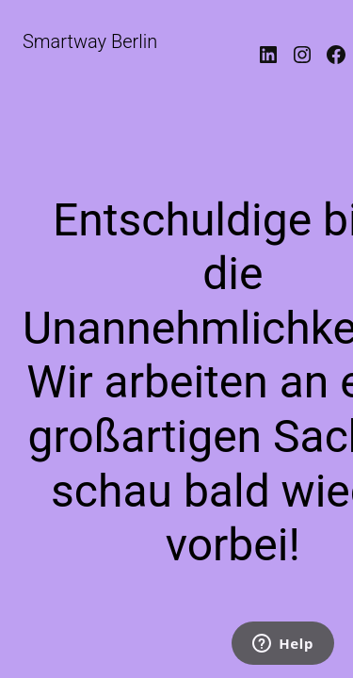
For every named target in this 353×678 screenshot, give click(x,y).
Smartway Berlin (90, 41)
